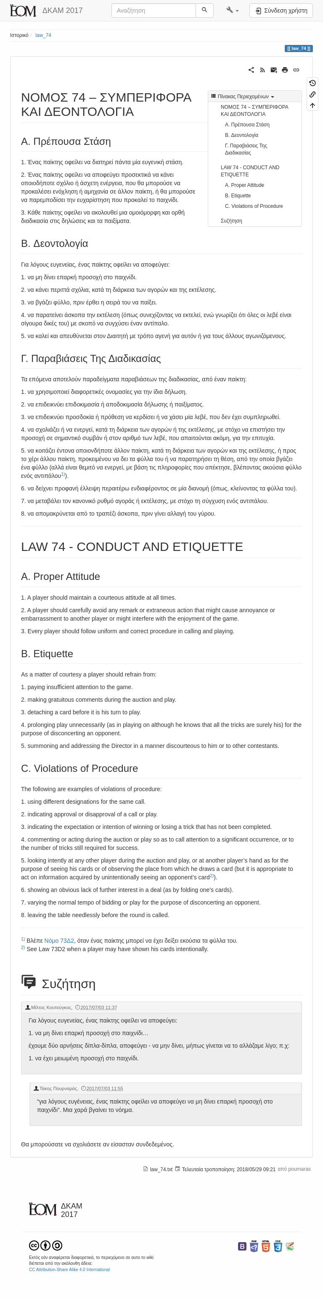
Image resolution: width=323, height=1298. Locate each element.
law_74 (43, 35)
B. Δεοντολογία (241, 135)
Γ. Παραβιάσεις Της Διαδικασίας (246, 149)
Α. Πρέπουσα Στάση (247, 125)
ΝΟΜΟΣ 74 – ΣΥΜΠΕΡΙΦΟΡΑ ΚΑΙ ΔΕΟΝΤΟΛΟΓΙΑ (254, 110)
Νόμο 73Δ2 (59, 940)
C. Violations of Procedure (254, 206)
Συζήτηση (231, 221)
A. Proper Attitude (244, 185)
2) (212, 875)
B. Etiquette (238, 196)
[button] (233, 10)
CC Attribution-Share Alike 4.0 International (69, 1269)
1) (63, 474)
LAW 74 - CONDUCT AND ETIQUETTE (250, 171)
